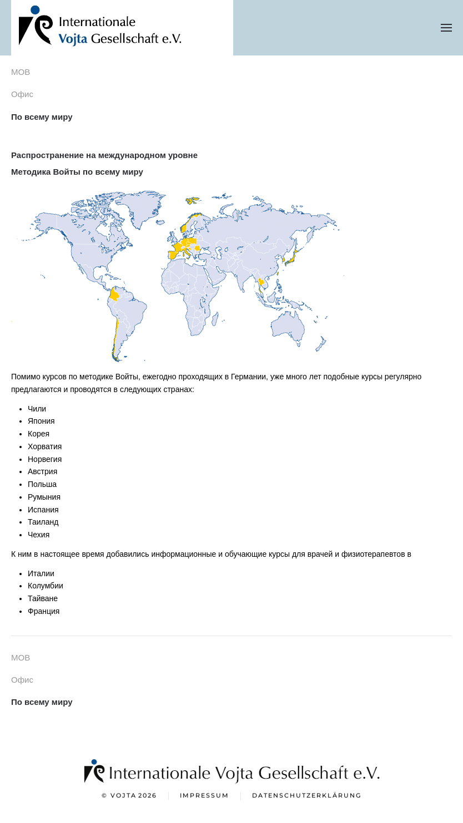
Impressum (204, 796)
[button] (446, 27)
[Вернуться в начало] (122, 27)
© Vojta (129, 797)
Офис (22, 94)
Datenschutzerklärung (306, 796)
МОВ (20, 72)
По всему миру (41, 116)
